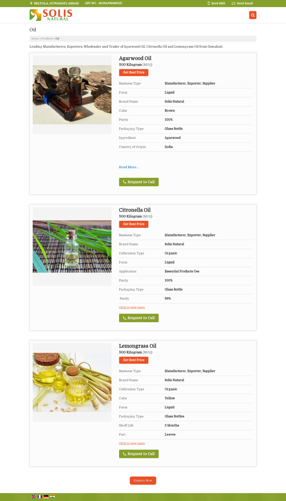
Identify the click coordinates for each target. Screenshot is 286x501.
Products (47, 38)
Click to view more (132, 307)
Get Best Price (133, 72)
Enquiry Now (143, 480)
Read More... (129, 167)
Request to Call (139, 182)
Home (35, 38)
